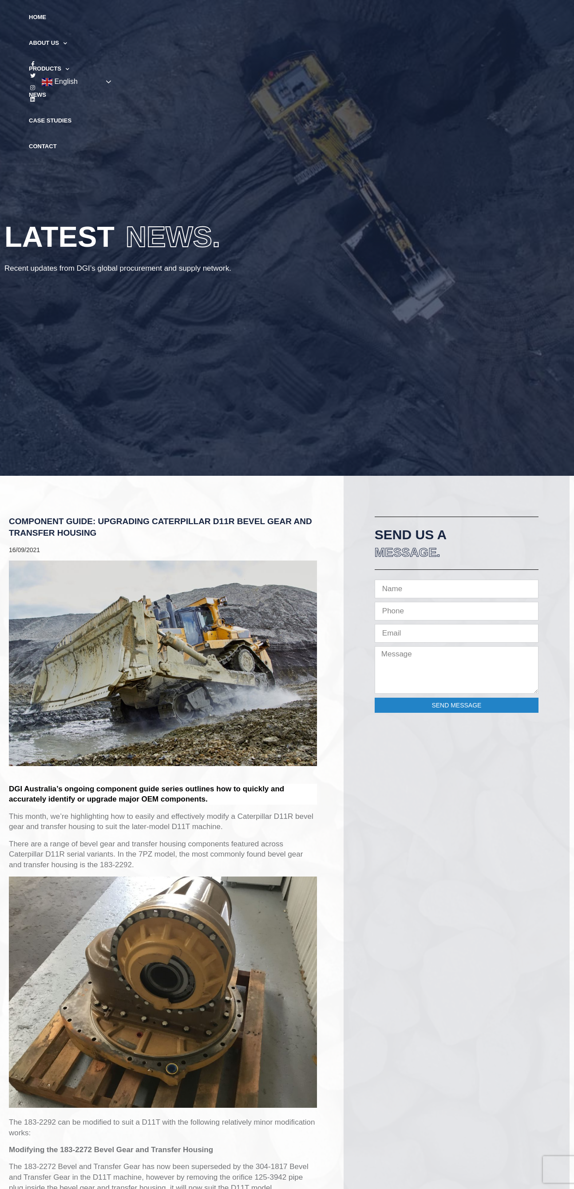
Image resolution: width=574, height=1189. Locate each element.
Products (244, 17)
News (286, 17)
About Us (192, 17)
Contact (378, 17)
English (518, 17)
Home (150, 17)
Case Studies (330, 17)
